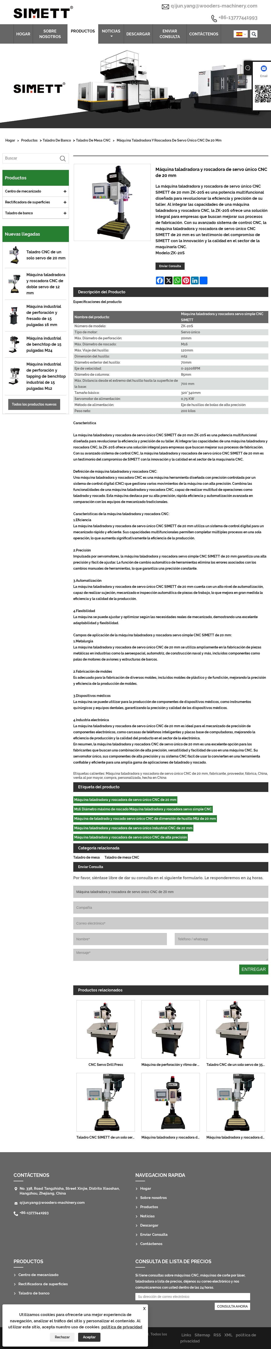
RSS (217, 1335)
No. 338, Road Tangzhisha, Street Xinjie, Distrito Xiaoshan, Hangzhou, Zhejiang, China (70, 1191)
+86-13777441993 (238, 18)
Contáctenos (203, 34)
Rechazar (62, 1337)
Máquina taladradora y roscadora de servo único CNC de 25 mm (172, 1137)
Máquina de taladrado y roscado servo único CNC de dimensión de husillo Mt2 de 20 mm (145, 819)
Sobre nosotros (50, 34)
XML (228, 1335)
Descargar (138, 34)
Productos (83, 33)
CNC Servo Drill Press (106, 1065)
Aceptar (89, 1337)
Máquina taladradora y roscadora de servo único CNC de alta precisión (130, 837)
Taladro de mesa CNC (93, 140)
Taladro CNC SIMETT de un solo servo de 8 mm (107, 1137)
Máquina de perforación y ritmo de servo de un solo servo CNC (172, 1065)
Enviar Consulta (170, 34)
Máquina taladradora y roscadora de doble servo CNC (237, 1137)
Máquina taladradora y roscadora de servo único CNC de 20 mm (169, 140)
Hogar (23, 34)
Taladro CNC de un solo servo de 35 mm (237, 1065)
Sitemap (202, 1335)
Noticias (111, 33)
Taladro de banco (57, 140)
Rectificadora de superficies (27, 202)
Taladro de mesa (86, 857)
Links (186, 1335)
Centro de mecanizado (23, 191)
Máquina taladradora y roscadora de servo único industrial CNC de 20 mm (133, 828)
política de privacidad (121, 1327)
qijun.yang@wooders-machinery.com (214, 6)
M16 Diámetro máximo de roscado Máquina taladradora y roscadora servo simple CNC (143, 809)
